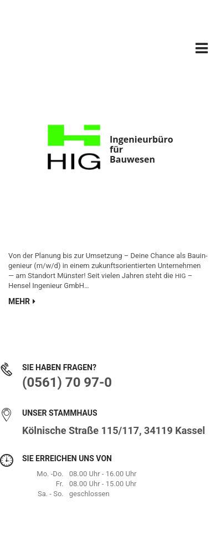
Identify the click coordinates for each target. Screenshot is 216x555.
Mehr (21, 301)
